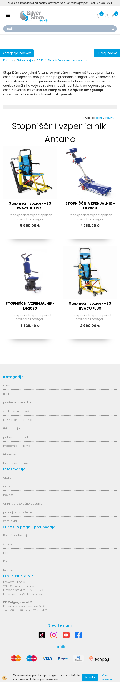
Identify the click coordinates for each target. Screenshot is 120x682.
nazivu (111, 118)
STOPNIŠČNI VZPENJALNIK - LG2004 (90, 206)
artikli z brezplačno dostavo (22, 504)
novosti (8, 495)
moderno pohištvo (16, 446)
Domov (8, 60)
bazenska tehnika (15, 463)
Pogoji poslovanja (16, 535)
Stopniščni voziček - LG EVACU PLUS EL (30, 206)
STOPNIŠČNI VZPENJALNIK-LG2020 (30, 306)
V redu (90, 677)
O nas (7, 544)
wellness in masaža (17, 411)
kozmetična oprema (17, 420)
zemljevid (10, 521)
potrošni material (15, 437)
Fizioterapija (25, 60)
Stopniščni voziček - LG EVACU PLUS (90, 306)
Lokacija (9, 553)
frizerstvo (9, 454)
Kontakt (8, 561)
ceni (100, 118)
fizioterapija (11, 428)
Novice (8, 570)
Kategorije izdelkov (17, 53)
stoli (6, 394)
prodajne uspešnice (17, 512)
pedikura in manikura (18, 402)
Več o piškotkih (107, 677)
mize (6, 385)
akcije (7, 478)
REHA (40, 60)
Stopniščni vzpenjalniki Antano (68, 60)
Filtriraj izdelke (107, 53)
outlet (7, 486)
